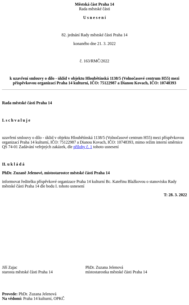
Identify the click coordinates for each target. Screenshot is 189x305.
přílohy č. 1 (82, 147)
